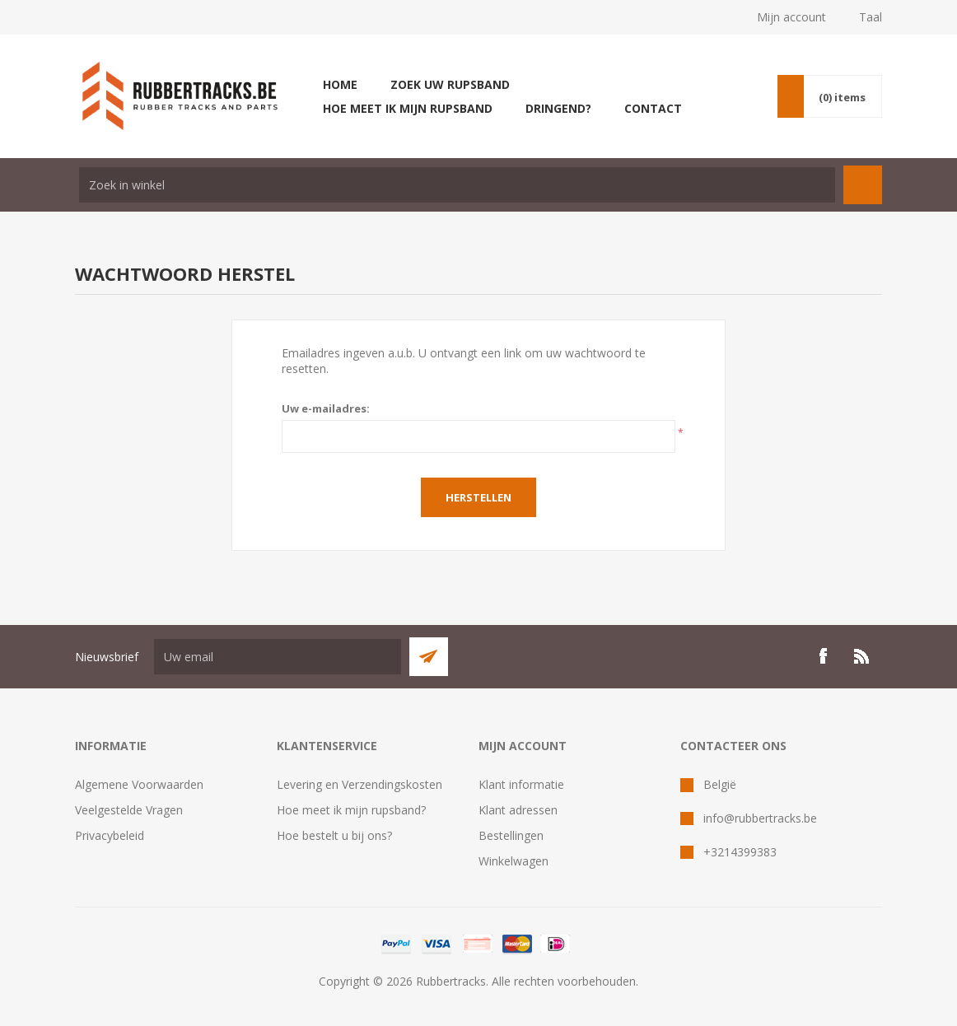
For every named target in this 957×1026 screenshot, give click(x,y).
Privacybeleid (109, 835)
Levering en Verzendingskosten (359, 784)
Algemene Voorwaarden (139, 784)
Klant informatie (521, 784)
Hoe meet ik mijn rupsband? (351, 810)
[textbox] (457, 185)
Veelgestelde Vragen (129, 810)
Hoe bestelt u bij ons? (334, 835)
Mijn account (791, 17)
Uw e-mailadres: (326, 408)
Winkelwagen (513, 861)
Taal (870, 17)
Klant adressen (518, 810)
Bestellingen (511, 835)
